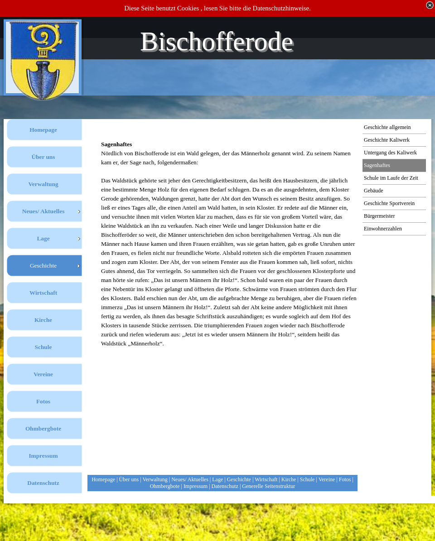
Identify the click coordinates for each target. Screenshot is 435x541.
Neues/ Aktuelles (189, 479)
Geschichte (239, 479)
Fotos (345, 479)
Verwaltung (154, 479)
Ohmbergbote (165, 486)
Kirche (288, 479)
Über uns (129, 479)
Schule (307, 479)
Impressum (196, 486)
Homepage (103, 479)
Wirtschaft (266, 479)
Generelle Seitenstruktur (268, 486)
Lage (217, 479)
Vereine (327, 479)
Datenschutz (225, 486)
